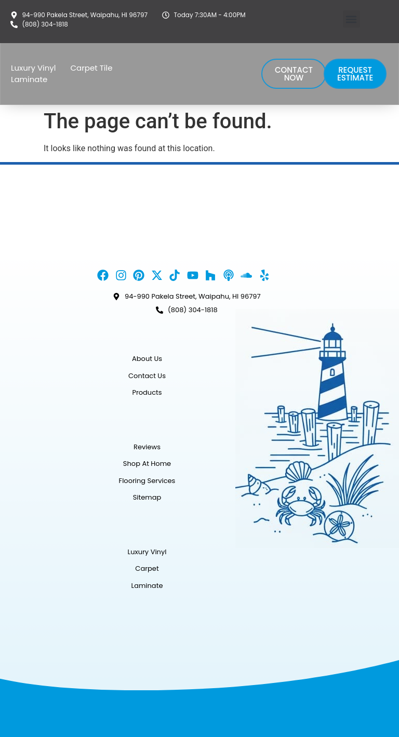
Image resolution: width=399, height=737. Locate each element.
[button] (351, 19)
